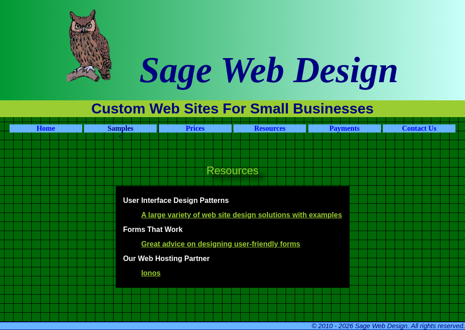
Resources (270, 128)
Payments (344, 128)
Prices (195, 128)
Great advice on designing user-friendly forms (220, 244)
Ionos (151, 273)
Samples (121, 128)
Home (45, 128)
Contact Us (419, 128)
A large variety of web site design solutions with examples (241, 215)
